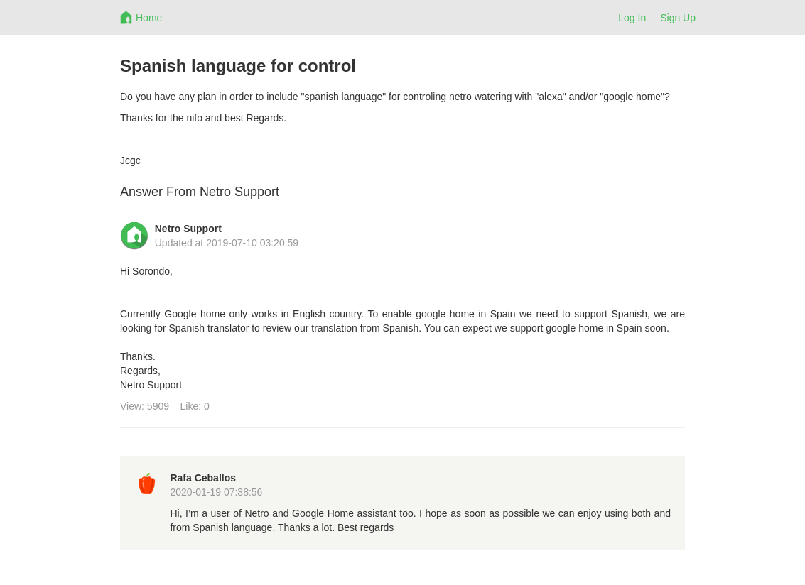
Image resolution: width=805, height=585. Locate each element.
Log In (632, 17)
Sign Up (678, 17)
